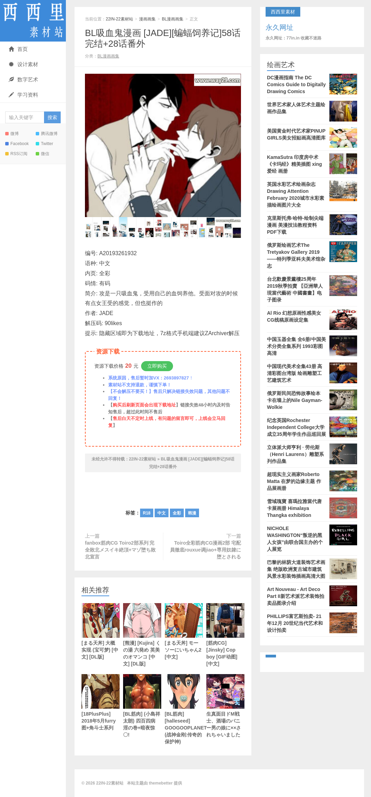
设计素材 (23, 64)
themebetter (161, 783)
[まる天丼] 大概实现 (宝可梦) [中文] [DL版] (100, 631)
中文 (161, 513)
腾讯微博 (47, 133)
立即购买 (157, 366)
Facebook (17, 143)
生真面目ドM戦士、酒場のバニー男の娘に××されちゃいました (225, 705)
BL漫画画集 (173, 19)
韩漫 (192, 513)
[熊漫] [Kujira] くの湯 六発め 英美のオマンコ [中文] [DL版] (142, 634)
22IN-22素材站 (33, 21)
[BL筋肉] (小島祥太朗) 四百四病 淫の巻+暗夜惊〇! (142, 705)
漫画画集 (147, 19)
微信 (42, 153)
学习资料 (23, 95)
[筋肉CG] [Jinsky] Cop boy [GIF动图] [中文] (225, 634)
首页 (18, 49)
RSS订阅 (16, 153)
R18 (146, 513)
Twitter (44, 143)
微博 (12, 133)
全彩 (177, 513)
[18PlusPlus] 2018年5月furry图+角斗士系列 (100, 702)
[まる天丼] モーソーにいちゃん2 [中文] (184, 631)
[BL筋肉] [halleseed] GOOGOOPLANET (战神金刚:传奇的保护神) (184, 709)
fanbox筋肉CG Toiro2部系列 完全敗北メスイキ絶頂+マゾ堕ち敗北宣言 (120, 549)
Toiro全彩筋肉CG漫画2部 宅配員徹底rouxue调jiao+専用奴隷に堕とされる (205, 549)
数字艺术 (23, 79)
